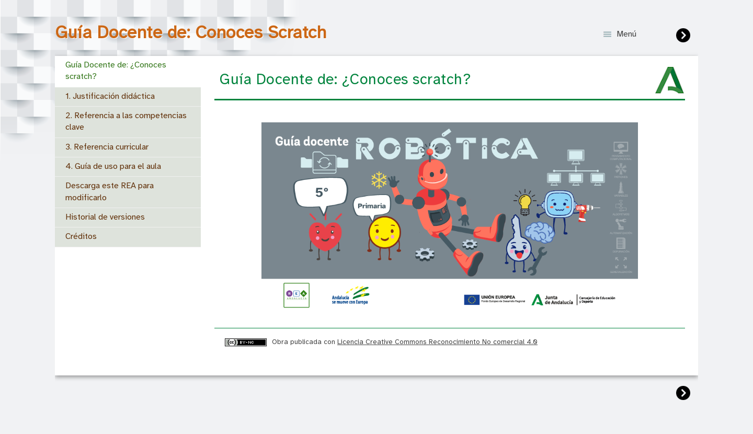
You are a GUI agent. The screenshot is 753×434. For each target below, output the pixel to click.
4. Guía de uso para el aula (113, 166)
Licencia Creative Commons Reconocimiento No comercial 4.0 (437, 342)
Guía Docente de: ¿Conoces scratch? (115, 71)
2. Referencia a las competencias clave (126, 121)
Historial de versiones (105, 217)
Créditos (81, 236)
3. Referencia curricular (107, 147)
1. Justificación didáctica (110, 96)
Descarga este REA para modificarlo (109, 191)
